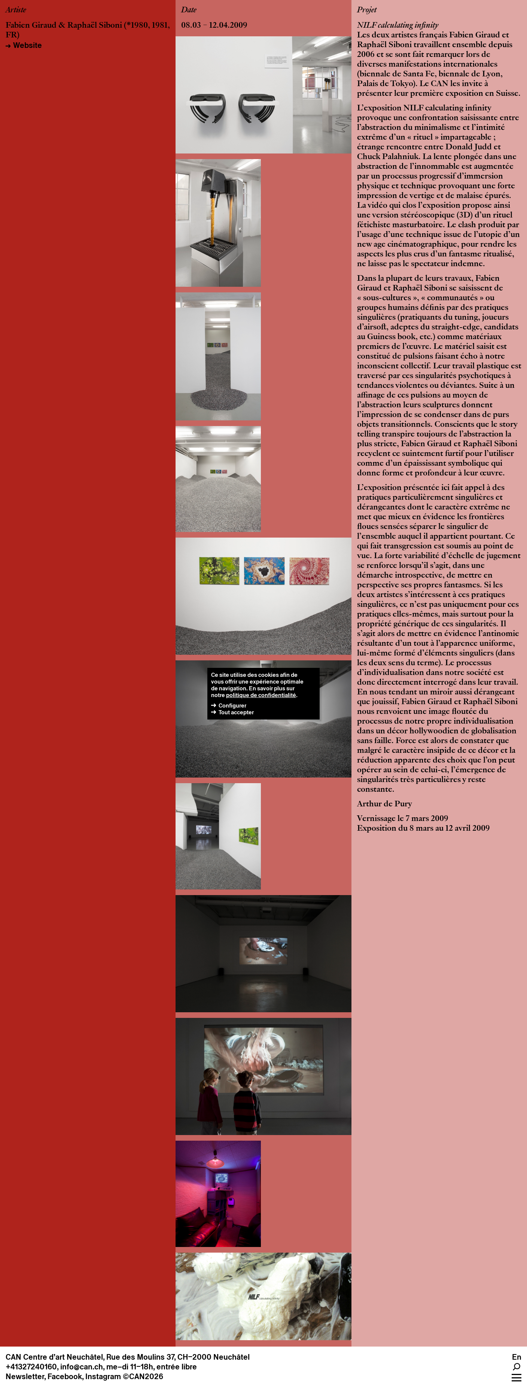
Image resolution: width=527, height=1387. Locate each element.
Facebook (65, 1376)
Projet (367, 10)
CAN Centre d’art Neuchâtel (54, 1357)
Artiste (16, 10)
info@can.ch (81, 1367)
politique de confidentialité (261, 695)
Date (189, 10)
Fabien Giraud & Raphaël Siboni (64, 25)
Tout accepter (236, 712)
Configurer (232, 705)
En (516, 1357)
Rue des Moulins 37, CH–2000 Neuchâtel (178, 1357)
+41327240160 (31, 1367)
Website (27, 45)
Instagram (103, 1376)
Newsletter (25, 1376)
